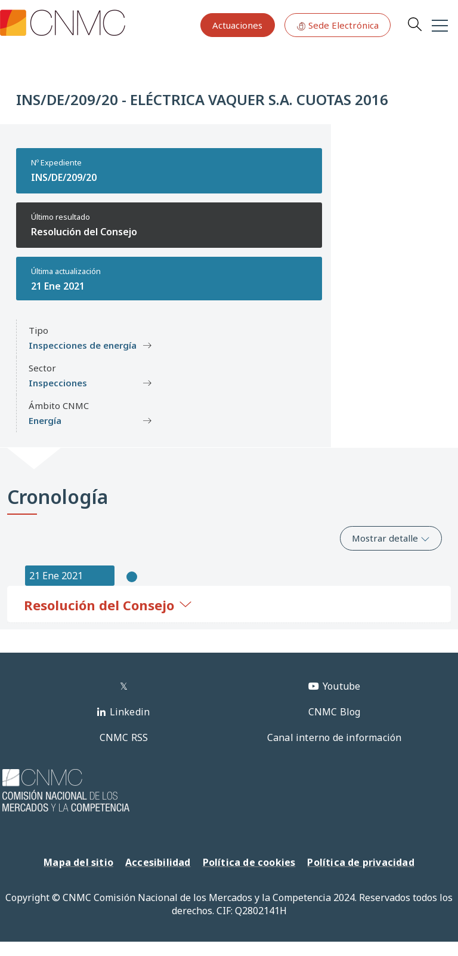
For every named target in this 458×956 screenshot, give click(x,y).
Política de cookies (249, 862)
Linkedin (130, 711)
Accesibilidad (158, 862)
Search (414, 24)
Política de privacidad (360, 862)
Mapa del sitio (78, 862)
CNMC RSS (124, 737)
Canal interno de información (334, 737)
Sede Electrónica (337, 25)
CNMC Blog (334, 711)
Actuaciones (237, 25)
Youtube (341, 686)
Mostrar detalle (391, 538)
